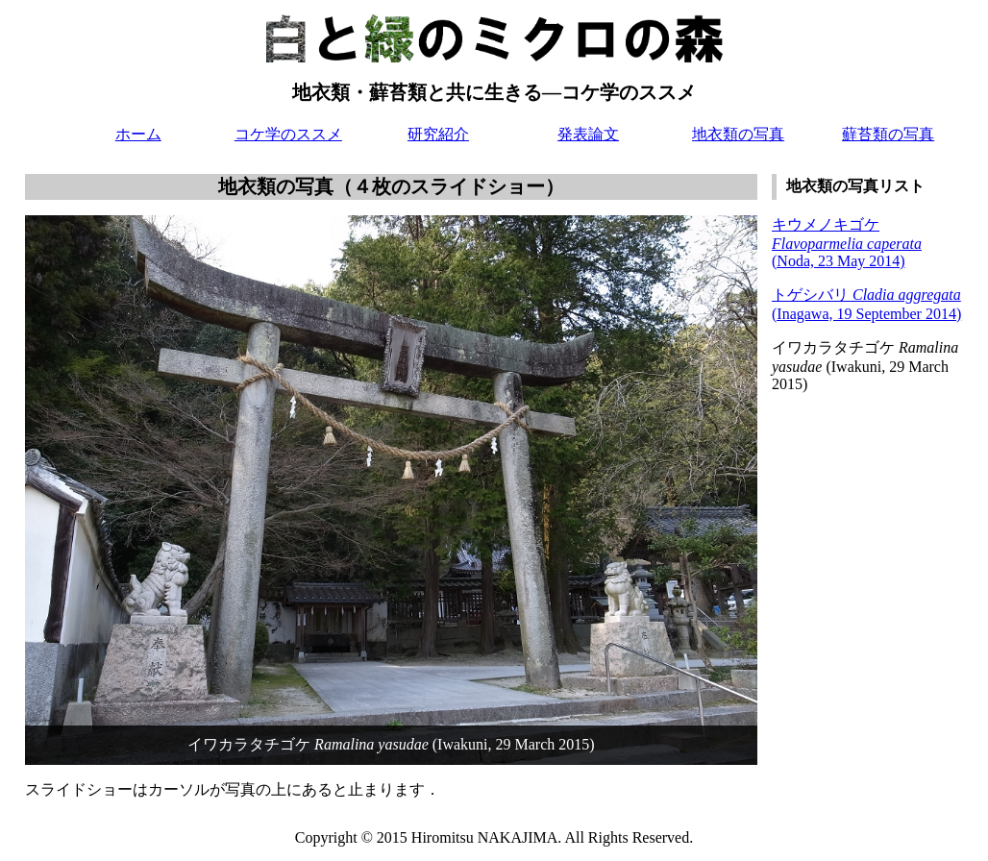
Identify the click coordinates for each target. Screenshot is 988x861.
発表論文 (588, 134)
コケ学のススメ (288, 134)
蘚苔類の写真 (888, 134)
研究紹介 (438, 134)
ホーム (138, 134)
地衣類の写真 (738, 134)
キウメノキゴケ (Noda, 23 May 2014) (847, 242)
